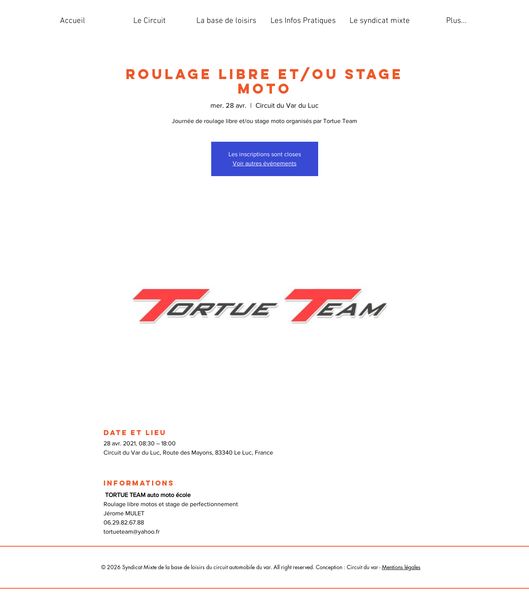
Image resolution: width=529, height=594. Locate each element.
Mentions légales (401, 567)
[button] (149, 21)
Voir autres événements (264, 163)
